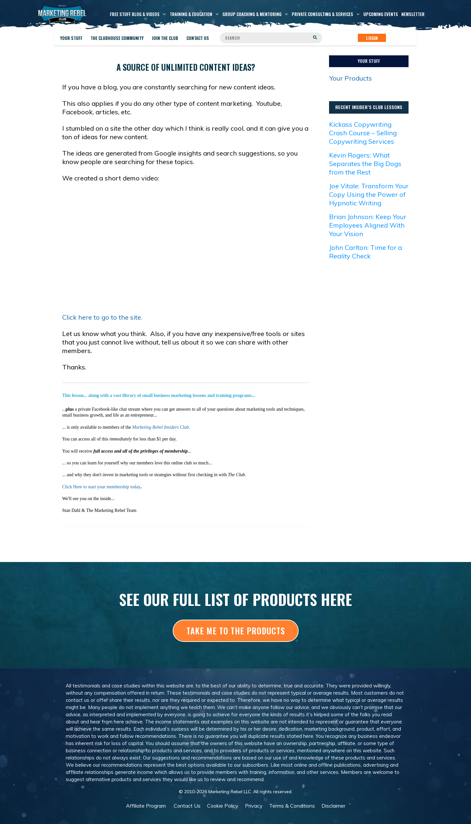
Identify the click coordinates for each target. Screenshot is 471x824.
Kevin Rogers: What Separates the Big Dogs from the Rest (365, 163)
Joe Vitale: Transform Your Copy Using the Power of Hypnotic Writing (369, 194)
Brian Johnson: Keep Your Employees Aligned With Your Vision (367, 225)
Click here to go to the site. (102, 317)
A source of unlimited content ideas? (185, 67)
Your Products (350, 78)
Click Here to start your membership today (101, 486)
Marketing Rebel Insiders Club (160, 427)
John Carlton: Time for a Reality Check (365, 251)
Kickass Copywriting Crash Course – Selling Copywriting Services (363, 132)
